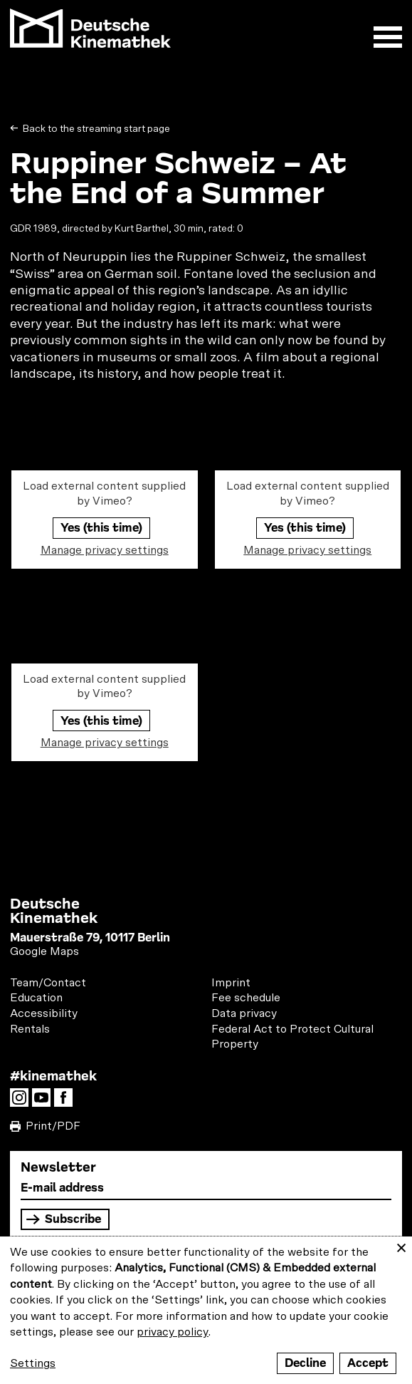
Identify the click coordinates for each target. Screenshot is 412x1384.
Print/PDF (53, 1126)
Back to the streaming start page (95, 129)
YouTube (45, 1102)
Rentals (30, 1029)
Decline (305, 1362)
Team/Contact (48, 982)
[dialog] (206, 1310)
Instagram (22, 1102)
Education (36, 997)
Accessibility (44, 1013)
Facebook (67, 1102)
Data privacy (244, 1013)
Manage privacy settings (105, 550)
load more (206, 856)
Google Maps (44, 951)
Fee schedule (245, 997)
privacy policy (172, 1332)
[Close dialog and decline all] (401, 1245)
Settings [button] (33, 1363)
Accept (368, 1362)
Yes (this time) (101, 527)
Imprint (230, 982)
